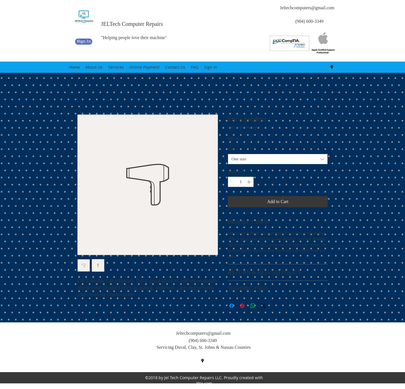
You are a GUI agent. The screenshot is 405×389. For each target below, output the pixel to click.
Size (233, 149)
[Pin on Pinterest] (242, 305)
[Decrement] (232, 182)
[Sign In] (83, 41)
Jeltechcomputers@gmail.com (307, 7)
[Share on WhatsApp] (252, 305)
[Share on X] (263, 305)
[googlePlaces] (332, 67)
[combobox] (278, 159)
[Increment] (249, 182)
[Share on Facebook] (231, 305)
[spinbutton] (241, 182)
